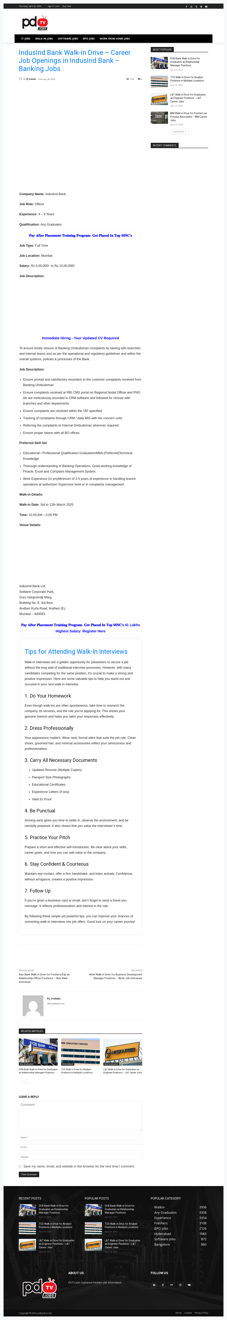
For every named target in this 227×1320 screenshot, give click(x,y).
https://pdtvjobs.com (56, 1003)
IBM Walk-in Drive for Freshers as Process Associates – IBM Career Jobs (188, 117)
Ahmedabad (67, 1064)
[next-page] (26, 1081)
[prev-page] (21, 1081)
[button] (204, 38)
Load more (179, 131)
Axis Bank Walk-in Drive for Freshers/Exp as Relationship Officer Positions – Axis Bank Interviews (44, 978)
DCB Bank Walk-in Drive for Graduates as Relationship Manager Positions (185, 62)
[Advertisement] (80, 114)
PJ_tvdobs (31, 79)
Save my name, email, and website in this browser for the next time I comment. (79, 1166)
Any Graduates (26, 1064)
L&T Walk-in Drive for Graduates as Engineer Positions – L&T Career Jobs (188, 98)
